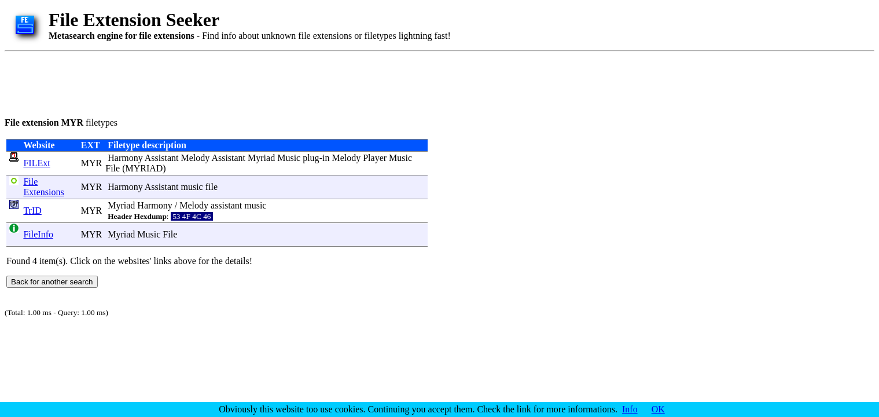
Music (288, 158)
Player (375, 158)
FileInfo (38, 234)
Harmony (125, 158)
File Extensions (43, 187)
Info (630, 409)
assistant (226, 205)
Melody (195, 158)
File (112, 168)
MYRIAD (144, 168)
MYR (91, 163)
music (192, 187)
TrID (32, 210)
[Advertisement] (215, 82)
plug (311, 158)
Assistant (162, 158)
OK (658, 409)
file (211, 187)
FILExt (36, 163)
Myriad (261, 158)
